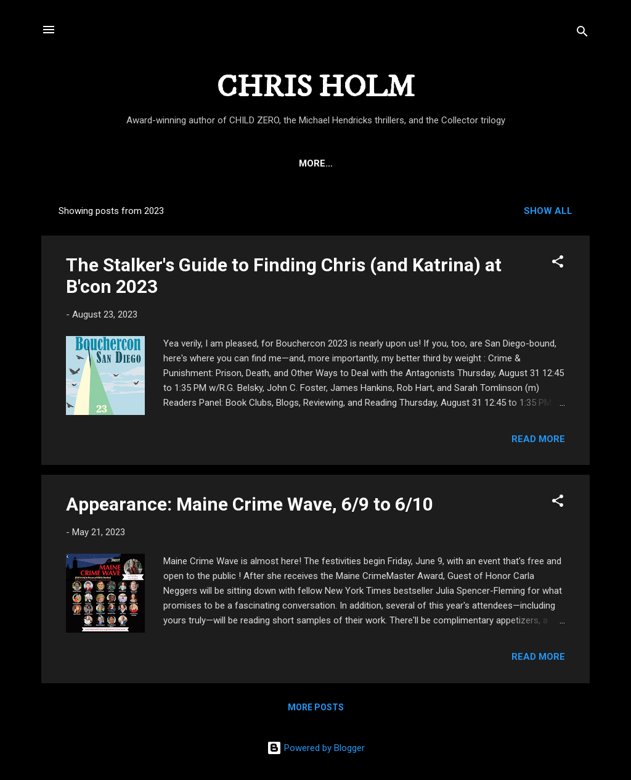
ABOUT (134, 163)
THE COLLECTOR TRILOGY (502, 163)
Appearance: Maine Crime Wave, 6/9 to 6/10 (249, 504)
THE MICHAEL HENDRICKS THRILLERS (335, 163)
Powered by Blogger (316, 747)
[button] (557, 263)
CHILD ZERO (200, 163)
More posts (316, 707)
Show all (548, 210)
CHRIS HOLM (316, 87)
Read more (538, 439)
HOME (82, 163)
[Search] (582, 33)
